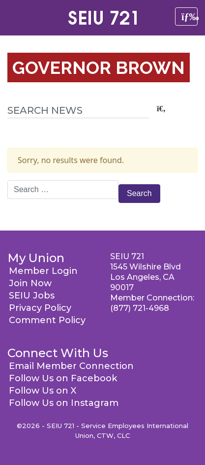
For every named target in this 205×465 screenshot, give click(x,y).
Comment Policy (47, 320)
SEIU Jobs (32, 295)
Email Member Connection (71, 366)
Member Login (43, 271)
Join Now (30, 283)
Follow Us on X (42, 390)
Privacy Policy (40, 307)
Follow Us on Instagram (63, 403)
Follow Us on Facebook (63, 378)
